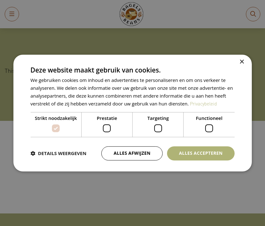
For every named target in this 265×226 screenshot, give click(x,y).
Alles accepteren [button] (201, 153)
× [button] (241, 62)
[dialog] (132, 113)
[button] (58, 153)
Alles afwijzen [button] (132, 153)
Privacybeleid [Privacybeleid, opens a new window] (203, 103)
